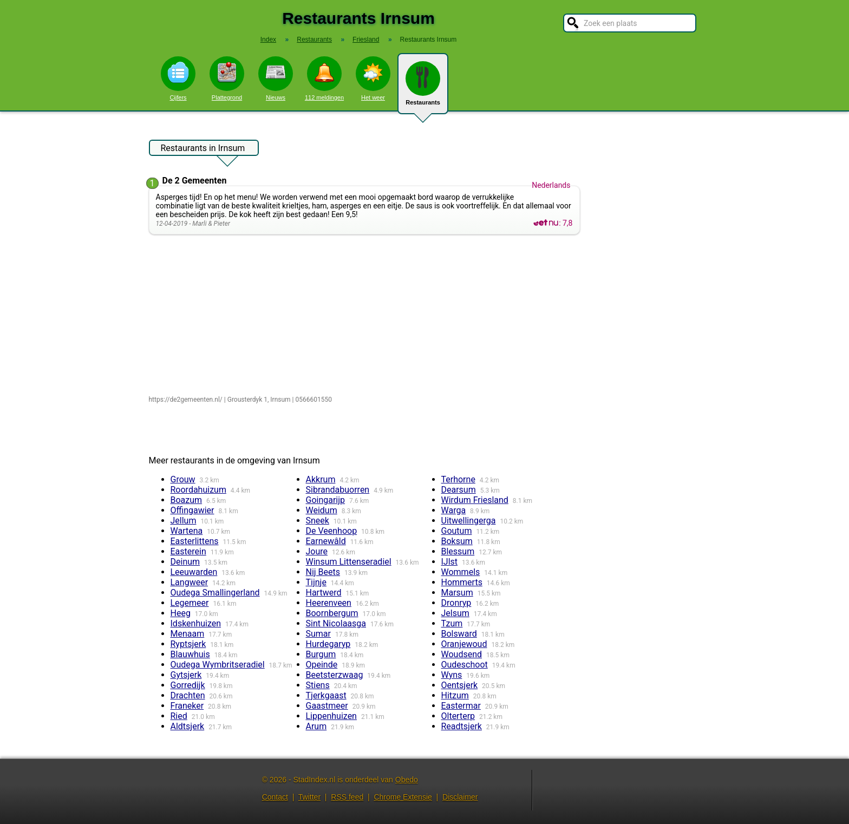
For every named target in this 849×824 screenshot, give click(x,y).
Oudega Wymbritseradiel (218, 664)
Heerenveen (328, 603)
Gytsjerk (186, 675)
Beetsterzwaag (334, 675)
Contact (275, 797)
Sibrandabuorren (338, 490)
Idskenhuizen (196, 623)
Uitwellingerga (468, 520)
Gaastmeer (327, 706)
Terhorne (458, 479)
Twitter (309, 797)
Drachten (188, 695)
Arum (316, 726)
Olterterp (458, 716)
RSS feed (347, 797)
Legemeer (190, 603)
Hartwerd (324, 592)
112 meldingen (324, 78)
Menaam (188, 634)
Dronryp (456, 603)
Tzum (452, 623)
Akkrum (321, 479)
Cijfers (178, 78)
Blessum (458, 551)
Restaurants (423, 87)
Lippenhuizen (331, 716)
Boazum (187, 500)
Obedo (406, 779)
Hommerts (461, 582)
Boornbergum (332, 613)
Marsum (457, 592)
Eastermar (461, 706)
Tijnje (316, 582)
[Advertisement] (367, 315)
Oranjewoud (464, 644)
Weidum (321, 510)
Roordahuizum (198, 490)
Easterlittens (195, 541)
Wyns (451, 675)
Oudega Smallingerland (215, 592)
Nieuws (275, 78)
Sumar (318, 634)
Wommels (460, 572)
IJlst (449, 562)
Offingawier (192, 510)
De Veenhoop (331, 531)
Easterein (188, 551)
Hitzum (455, 695)
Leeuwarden (194, 572)
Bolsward (459, 634)
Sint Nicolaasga (336, 623)
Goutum (456, 531)
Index (268, 39)
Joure (317, 551)
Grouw (183, 479)
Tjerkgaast (326, 695)
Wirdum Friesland (474, 500)
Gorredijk (188, 685)
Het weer (373, 78)
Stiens (318, 685)
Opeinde (322, 664)
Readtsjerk (461, 726)
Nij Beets (323, 572)
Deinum (185, 562)
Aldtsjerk (188, 726)
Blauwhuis (190, 654)
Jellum (184, 520)
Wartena (187, 531)
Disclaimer (460, 797)
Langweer (189, 582)
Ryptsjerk (188, 644)
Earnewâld (326, 541)
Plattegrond (227, 78)
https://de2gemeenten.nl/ (186, 399)
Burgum (321, 654)
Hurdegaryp (328, 644)
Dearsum (458, 490)
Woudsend (461, 654)
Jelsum (455, 613)
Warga (453, 510)
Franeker (187, 706)
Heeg (181, 613)
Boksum (457, 541)
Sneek (317, 520)
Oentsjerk (459, 685)
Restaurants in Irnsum (203, 149)
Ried (179, 716)
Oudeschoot (464, 664)
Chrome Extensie (403, 797)
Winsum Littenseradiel (348, 562)
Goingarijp (325, 500)
